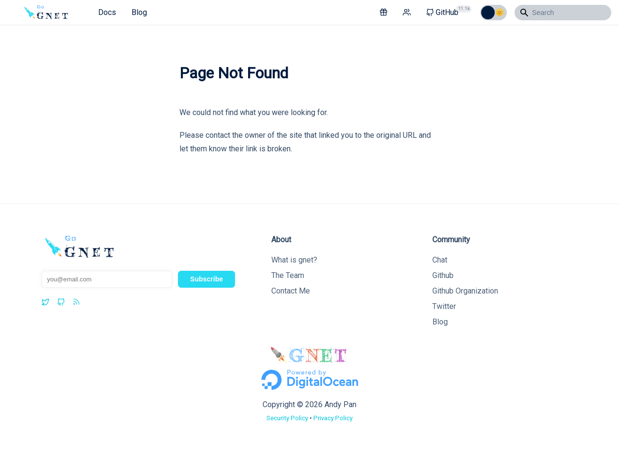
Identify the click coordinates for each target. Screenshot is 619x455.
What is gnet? (294, 259)
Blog (139, 12)
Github (443, 275)
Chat (439, 259)
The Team (287, 275)
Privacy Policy (333, 418)
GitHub (449, 11)
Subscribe (206, 279)
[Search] (563, 12)
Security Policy (287, 418)
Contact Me (290, 290)
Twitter (444, 306)
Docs (107, 12)
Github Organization (465, 290)
